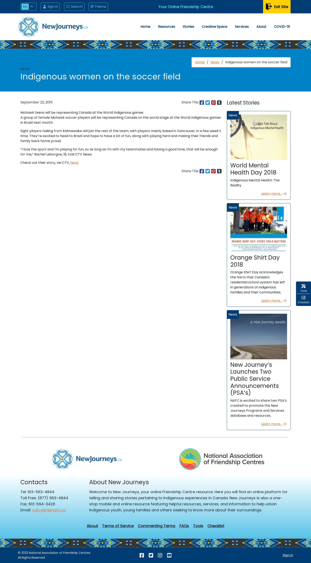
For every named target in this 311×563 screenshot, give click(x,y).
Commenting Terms (156, 526)
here (74, 162)
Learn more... (274, 193)
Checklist (215, 526)
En (25, 6)
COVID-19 (282, 26)
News (215, 62)
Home (145, 26)
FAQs (184, 526)
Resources (166, 26)
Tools (198, 526)
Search (74, 6)
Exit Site (277, 6)
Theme (98, 6)
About (261, 26)
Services (242, 26)
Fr (32, 6)
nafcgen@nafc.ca (48, 510)
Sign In (50, 6)
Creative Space (214, 26)
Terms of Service (118, 526)
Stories (188, 26)
